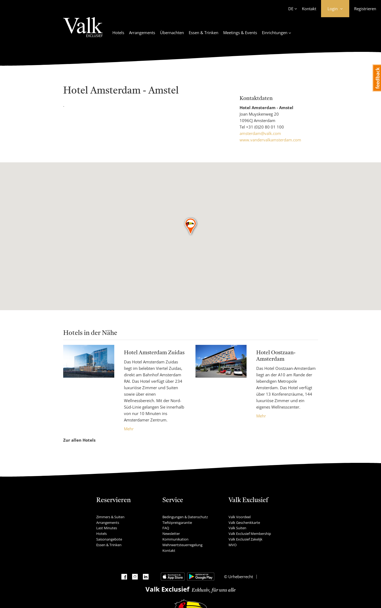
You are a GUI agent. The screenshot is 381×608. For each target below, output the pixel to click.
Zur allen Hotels (79, 440)
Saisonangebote (109, 539)
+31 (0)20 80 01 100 (265, 127)
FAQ (165, 527)
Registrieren (365, 8)
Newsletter (171, 533)
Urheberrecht (240, 576)
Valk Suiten (237, 527)
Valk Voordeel (240, 516)
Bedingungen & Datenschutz (185, 516)
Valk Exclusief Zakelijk (245, 539)
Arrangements (142, 32)
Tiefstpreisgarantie (177, 522)
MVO (233, 544)
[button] (190, 226)
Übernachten (172, 32)
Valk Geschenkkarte (244, 522)
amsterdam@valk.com (260, 133)
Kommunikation (175, 539)
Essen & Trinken (203, 32)
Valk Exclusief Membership (250, 533)
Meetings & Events (240, 32)
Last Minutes (106, 527)
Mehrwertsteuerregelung (182, 544)
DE (290, 8)
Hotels (118, 32)
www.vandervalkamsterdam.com (270, 139)
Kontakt (309, 8)
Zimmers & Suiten (110, 516)
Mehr (129, 428)
